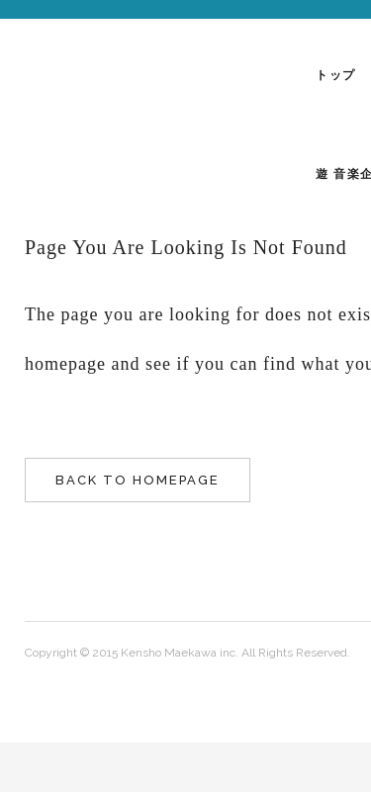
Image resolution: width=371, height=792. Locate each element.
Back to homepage (137, 480)
